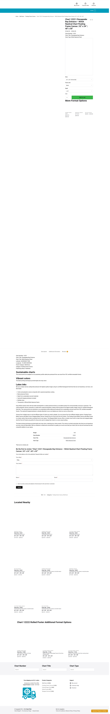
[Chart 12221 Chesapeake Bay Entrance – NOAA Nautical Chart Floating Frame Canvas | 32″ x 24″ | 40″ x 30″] (82, 517)
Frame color (68, 82)
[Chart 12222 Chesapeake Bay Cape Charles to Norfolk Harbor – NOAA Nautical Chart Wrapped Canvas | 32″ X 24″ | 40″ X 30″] (82, 554)
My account (76, 4)
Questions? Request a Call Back (100, 711)
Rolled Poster (88, 112)
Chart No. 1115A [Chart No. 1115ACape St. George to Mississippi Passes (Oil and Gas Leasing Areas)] (54, 654)
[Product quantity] (67, 97)
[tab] (44, 350)
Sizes (66, 76)
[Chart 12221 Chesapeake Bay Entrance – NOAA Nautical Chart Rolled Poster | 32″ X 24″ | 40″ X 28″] (89, 107)
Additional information (54, 351)
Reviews (64, 351)
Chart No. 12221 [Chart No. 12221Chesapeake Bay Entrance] (27, 534)
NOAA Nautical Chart (71, 440)
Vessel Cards (36, 711)
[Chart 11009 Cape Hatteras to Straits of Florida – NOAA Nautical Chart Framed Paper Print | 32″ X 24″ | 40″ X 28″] (29, 637)
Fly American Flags (26, 711)
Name (18, 477)
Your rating (19, 457)
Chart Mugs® (17, 711)
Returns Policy (69, 711)
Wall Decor (21, 16)
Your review (19, 463)
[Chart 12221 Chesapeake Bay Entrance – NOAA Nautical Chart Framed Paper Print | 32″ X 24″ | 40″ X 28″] (69, 107)
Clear (66, 93)
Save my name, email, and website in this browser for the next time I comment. (36, 483)
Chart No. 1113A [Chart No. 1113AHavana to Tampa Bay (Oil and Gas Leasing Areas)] (80, 653)
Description (44, 351)
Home (17, 16)
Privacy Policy (76, 711)
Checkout (94, 4)
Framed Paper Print (46, 531)
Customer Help (85, 4)
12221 (74, 435)
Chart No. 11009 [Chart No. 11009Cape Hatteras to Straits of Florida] (29, 653)
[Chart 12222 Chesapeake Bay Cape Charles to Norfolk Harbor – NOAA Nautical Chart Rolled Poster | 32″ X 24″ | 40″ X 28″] (54, 592)
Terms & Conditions (60, 711)
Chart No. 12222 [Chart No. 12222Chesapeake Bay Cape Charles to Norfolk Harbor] (54, 572)
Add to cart (82, 97)
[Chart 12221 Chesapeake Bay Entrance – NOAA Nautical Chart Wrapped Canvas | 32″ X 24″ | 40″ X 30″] (79, 107)
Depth (66, 88)
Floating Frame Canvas (30, 16)
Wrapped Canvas (79, 112)
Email (56, 477)
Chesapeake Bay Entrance (69, 437)
